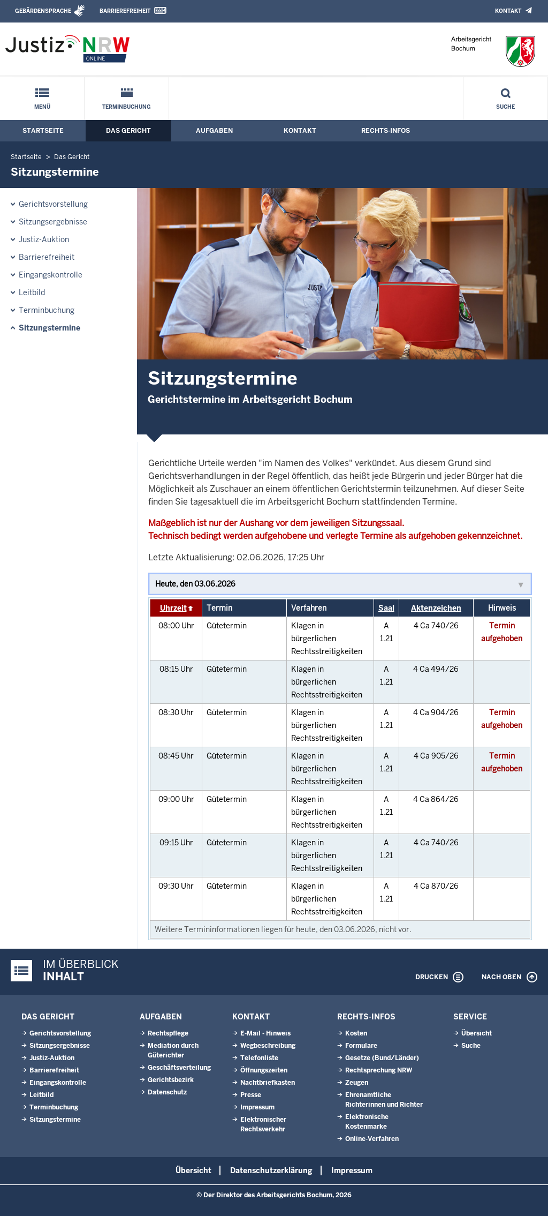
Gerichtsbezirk (171, 1080)
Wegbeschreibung (267, 1045)
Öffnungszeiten (263, 1070)
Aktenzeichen (436, 608)
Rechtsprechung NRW (378, 1070)
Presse (250, 1095)
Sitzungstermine (49, 328)
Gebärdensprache (43, 10)
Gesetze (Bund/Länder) (382, 1058)
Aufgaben (214, 130)
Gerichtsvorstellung (53, 204)
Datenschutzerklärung (271, 1170)
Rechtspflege (168, 1033)
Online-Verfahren (372, 1139)
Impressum (257, 1107)
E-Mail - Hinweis (265, 1033)
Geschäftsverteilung (179, 1067)
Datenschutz (167, 1092)
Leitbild (32, 292)
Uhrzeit (173, 608)
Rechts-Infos (385, 130)
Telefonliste (259, 1058)
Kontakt (508, 10)
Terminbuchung (126, 106)
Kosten (356, 1033)
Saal (386, 608)
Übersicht (476, 1033)
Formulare (361, 1045)
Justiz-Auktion (44, 239)
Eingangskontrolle (50, 275)
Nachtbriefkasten (267, 1082)
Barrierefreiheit (125, 10)
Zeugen (356, 1082)
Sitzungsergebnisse (53, 222)
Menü (42, 106)
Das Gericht (128, 130)
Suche (505, 106)
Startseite (43, 130)
